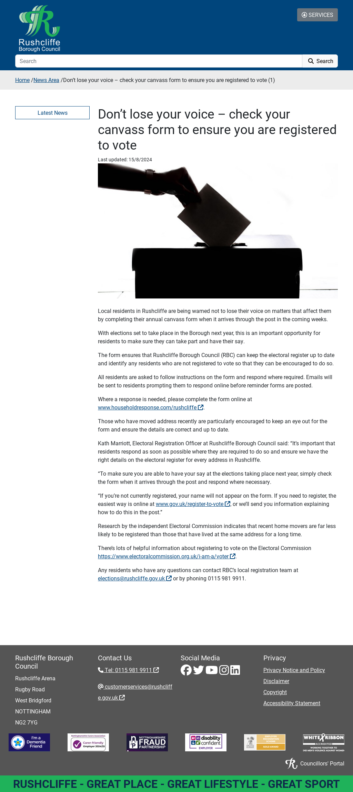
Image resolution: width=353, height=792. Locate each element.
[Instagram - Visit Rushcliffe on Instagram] (224, 672)
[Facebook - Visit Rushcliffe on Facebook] (187, 672)
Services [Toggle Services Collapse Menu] (317, 14)
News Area (46, 79)
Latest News (53, 112)
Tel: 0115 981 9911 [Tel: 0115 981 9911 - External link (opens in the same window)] (131, 669)
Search (320, 60)
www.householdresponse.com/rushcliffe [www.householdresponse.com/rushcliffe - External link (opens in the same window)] (150, 407)
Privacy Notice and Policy (294, 669)
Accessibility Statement (291, 703)
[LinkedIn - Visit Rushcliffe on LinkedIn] (235, 672)
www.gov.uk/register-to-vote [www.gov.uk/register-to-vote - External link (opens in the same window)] (193, 503)
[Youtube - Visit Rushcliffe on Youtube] (212, 672)
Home (22, 79)
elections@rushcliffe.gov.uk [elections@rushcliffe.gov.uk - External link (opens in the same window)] (135, 578)
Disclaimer (276, 680)
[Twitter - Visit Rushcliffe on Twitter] (199, 672)
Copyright (275, 691)
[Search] (158, 61)
